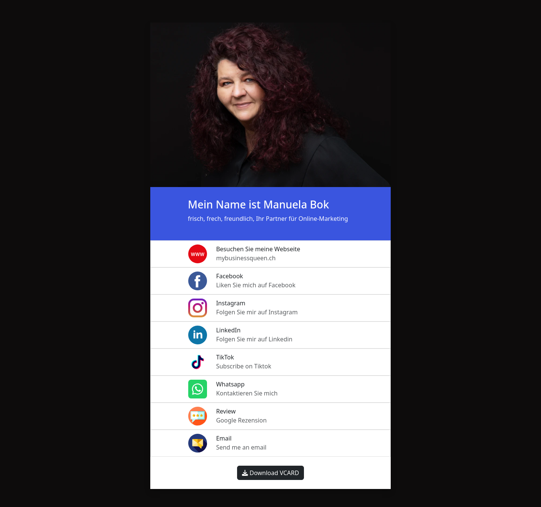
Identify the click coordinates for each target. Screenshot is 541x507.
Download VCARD (270, 473)
